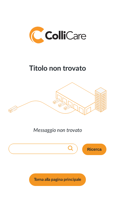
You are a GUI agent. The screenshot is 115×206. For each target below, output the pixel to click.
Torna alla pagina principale (57, 180)
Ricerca (94, 149)
